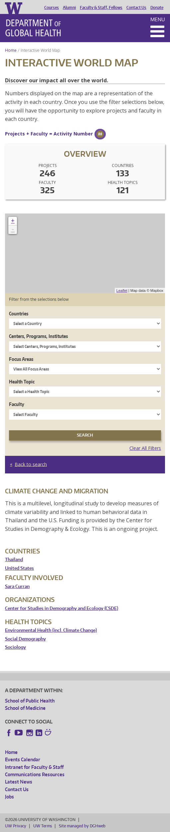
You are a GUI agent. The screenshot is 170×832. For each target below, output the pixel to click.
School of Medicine (25, 708)
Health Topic (22, 381)
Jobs (9, 796)
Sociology (15, 647)
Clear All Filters (145, 448)
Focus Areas (21, 359)
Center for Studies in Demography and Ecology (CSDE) (61, 608)
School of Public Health (30, 701)
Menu (157, 19)
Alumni (69, 8)
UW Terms (42, 825)
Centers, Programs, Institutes (38, 336)
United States (19, 568)
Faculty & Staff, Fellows (101, 8)
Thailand (14, 559)
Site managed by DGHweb (82, 825)
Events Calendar (22, 759)
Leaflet (121, 290)
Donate (156, 8)
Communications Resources (35, 774)
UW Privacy (15, 825)
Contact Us (136, 8)
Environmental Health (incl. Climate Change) (51, 630)
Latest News (18, 782)
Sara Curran (17, 586)
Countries (18, 313)
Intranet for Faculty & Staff (34, 767)
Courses (51, 8)
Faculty (16, 404)
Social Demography (25, 638)
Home (11, 50)
